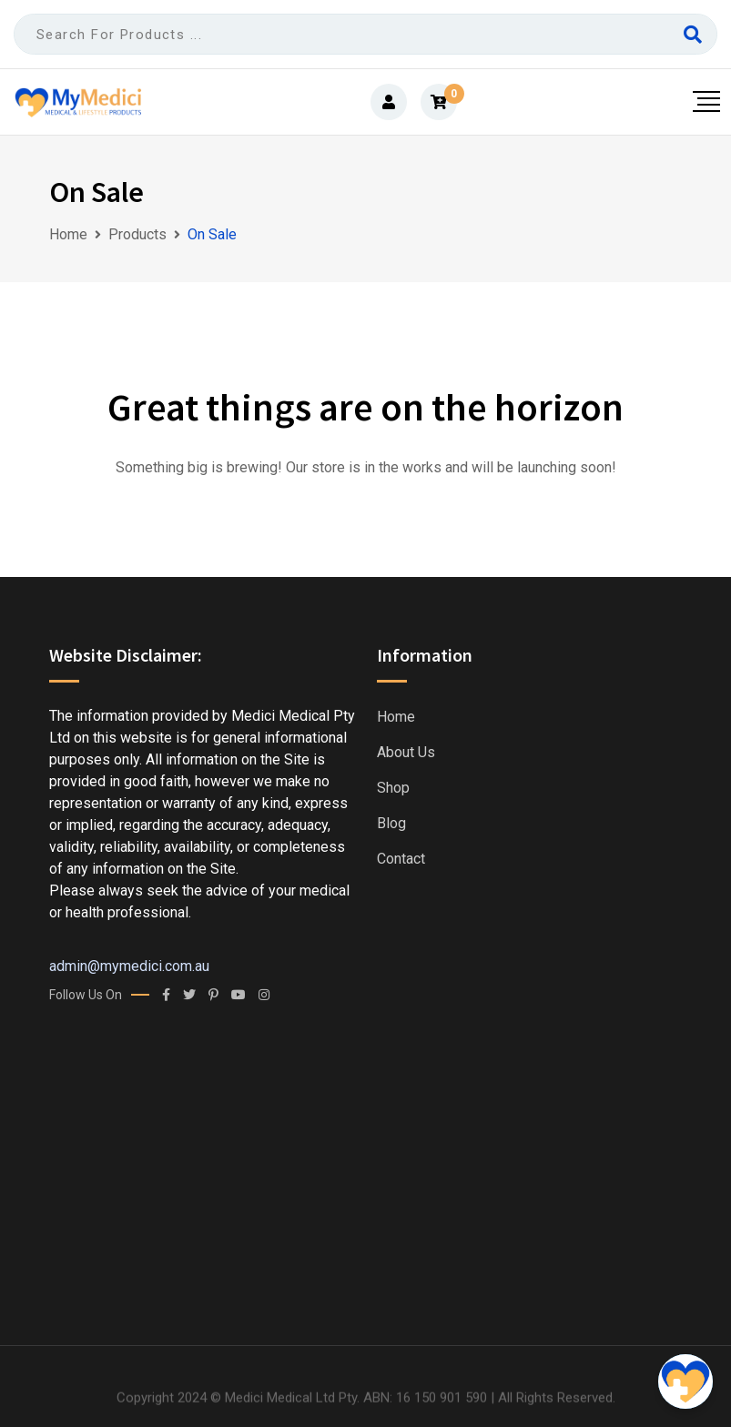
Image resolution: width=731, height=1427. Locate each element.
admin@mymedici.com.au (129, 966)
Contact (401, 859)
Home (396, 717)
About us (406, 752)
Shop (393, 788)
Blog (391, 823)
